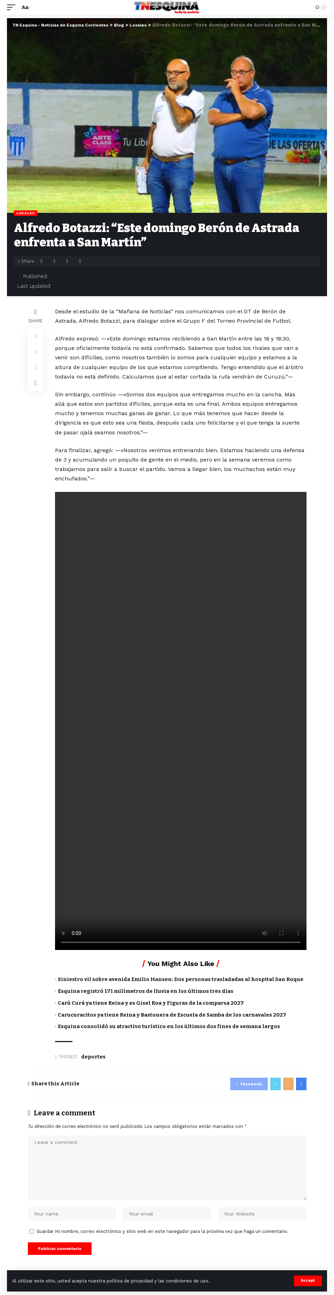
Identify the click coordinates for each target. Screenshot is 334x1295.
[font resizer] (25, 7)
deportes (93, 1057)
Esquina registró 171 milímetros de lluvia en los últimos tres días (145, 991)
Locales (25, 213)
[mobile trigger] (13, 7)
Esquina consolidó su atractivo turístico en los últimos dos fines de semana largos (169, 1026)
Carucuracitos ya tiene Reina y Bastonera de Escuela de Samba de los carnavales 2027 (172, 1015)
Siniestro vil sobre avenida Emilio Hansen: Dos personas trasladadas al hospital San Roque (180, 979)
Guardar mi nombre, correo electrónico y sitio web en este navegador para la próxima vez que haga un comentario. (162, 1234)
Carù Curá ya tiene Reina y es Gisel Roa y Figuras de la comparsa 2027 (151, 1003)
